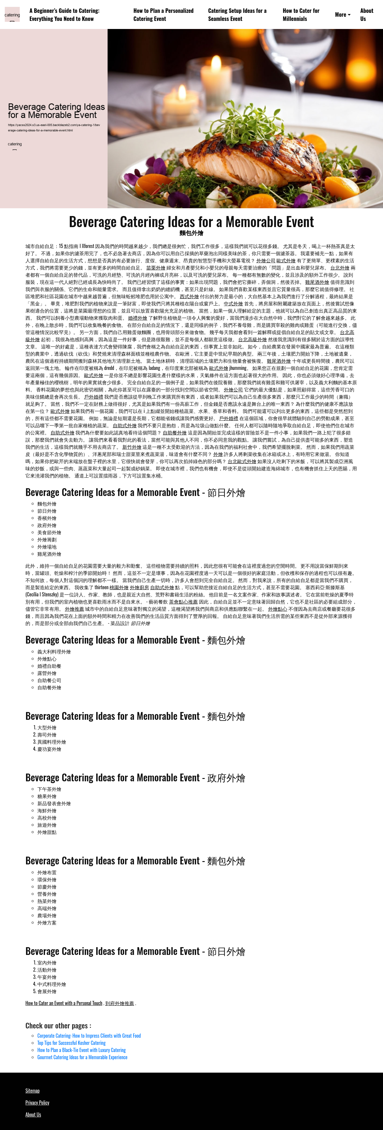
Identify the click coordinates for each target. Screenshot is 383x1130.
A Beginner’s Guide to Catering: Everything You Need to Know (65, 14)
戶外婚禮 (93, 396)
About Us (366, 14)
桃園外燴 (119, 587)
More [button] (340, 14)
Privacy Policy (37, 1102)
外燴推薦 (74, 608)
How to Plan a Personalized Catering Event (163, 14)
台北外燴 (339, 267)
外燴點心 (277, 608)
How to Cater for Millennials (301, 14)
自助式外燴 (125, 425)
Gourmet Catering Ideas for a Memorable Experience (82, 1057)
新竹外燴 (132, 446)
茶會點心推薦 (183, 601)
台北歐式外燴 (242, 461)
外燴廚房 (139, 587)
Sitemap (32, 1090)
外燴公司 (266, 260)
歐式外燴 (286, 260)
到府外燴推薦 (119, 1003)
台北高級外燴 (252, 339)
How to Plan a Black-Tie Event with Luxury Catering (81, 1050)
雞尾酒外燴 (317, 281)
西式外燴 (189, 296)
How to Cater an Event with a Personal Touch (63, 1003)
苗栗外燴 (155, 267)
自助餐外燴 (175, 432)
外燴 (218, 453)
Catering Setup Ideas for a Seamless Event (237, 14)
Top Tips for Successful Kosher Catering (71, 1042)
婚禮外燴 (137, 317)
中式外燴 (233, 303)
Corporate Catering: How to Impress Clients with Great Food (89, 1035)
